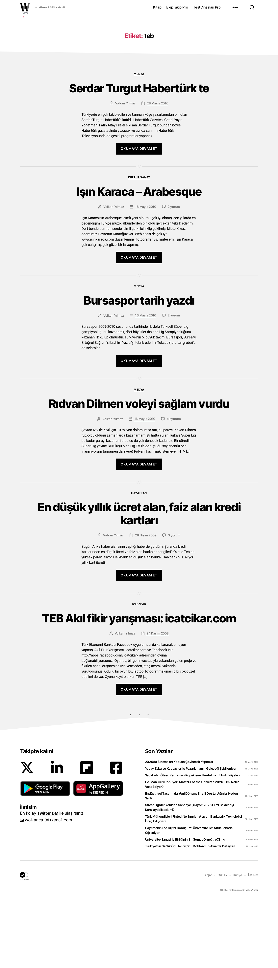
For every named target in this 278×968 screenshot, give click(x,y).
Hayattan (139, 558)
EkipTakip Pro (177, 7)
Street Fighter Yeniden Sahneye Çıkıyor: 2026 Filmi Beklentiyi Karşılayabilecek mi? (189, 876)
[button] (45, 858)
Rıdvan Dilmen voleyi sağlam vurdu (139, 468)
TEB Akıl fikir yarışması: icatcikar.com (139, 687)
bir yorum (174, 484)
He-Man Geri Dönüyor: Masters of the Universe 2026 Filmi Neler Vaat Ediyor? (192, 853)
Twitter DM (48, 882)
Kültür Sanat (139, 238)
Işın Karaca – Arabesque (139, 253)
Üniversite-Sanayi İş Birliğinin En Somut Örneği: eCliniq (185, 909)
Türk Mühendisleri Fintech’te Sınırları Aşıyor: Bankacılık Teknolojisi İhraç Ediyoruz (193, 888)
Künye (237, 944)
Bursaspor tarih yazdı (139, 363)
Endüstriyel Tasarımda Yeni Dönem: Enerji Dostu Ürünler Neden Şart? (191, 865)
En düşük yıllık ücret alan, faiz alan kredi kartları (139, 580)
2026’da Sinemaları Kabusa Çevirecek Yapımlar (179, 831)
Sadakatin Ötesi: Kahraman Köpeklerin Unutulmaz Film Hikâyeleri (192, 845)
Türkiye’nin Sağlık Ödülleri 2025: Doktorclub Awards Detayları (190, 915)
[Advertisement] (139, 46)
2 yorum (174, 269)
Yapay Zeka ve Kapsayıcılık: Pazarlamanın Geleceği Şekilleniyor (191, 838)
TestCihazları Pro (207, 7)
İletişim (253, 944)
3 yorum (174, 603)
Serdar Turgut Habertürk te (139, 148)
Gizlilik (222, 944)
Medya (139, 133)
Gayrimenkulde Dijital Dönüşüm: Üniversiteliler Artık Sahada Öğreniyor (189, 899)
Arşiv (208, 944)
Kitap (157, 7)
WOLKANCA (25, 7)
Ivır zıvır (139, 672)
